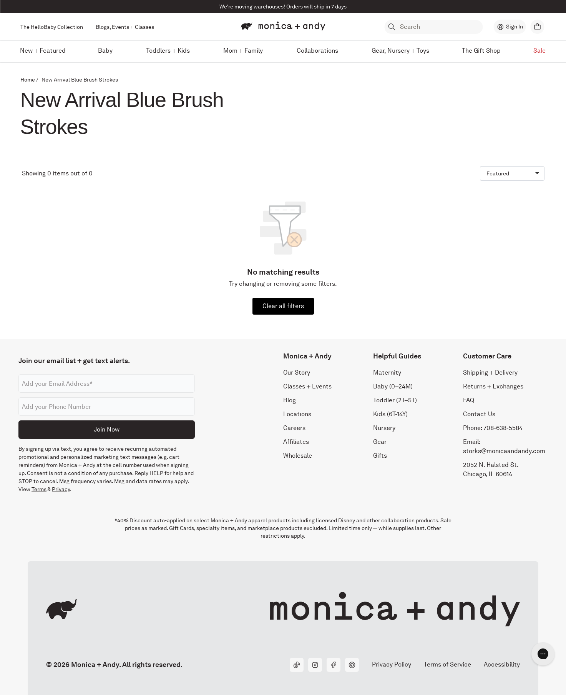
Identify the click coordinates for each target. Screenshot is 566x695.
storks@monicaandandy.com (504, 451)
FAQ (468, 400)
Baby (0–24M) (393, 386)
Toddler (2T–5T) (395, 400)
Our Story (296, 373)
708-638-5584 (503, 428)
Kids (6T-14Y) (390, 414)
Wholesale (297, 456)
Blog (289, 400)
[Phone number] (106, 407)
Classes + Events (307, 386)
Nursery (384, 428)
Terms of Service (447, 664)
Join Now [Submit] (107, 429)
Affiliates (296, 442)
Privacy (61, 490)
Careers (294, 428)
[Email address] (106, 384)
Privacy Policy (391, 664)
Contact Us (479, 414)
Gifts (380, 456)
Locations (297, 414)
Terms (39, 490)
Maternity (387, 373)
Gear (380, 442)
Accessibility (501, 664)
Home (27, 80)
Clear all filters (283, 306)
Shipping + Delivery (490, 373)
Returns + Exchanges (493, 386)
